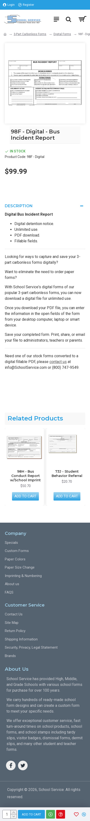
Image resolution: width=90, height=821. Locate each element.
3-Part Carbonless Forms (30, 34)
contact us (58, 361)
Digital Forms (62, 34)
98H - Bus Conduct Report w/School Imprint (25, 475)
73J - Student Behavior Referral (67, 473)
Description (19, 206)
